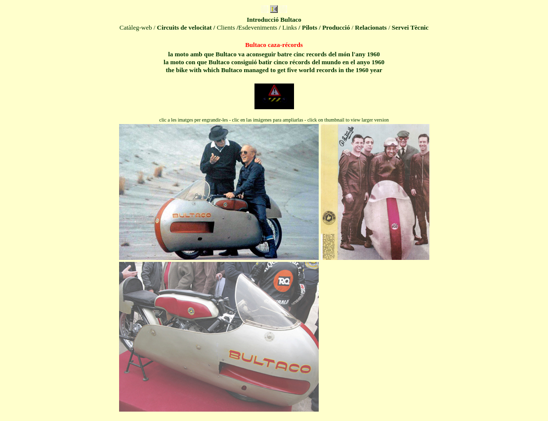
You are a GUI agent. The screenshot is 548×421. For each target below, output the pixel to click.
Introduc (274, 19)
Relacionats (370, 27)
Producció (336, 27)
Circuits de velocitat (184, 27)
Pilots (309, 27)
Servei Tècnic (410, 27)
